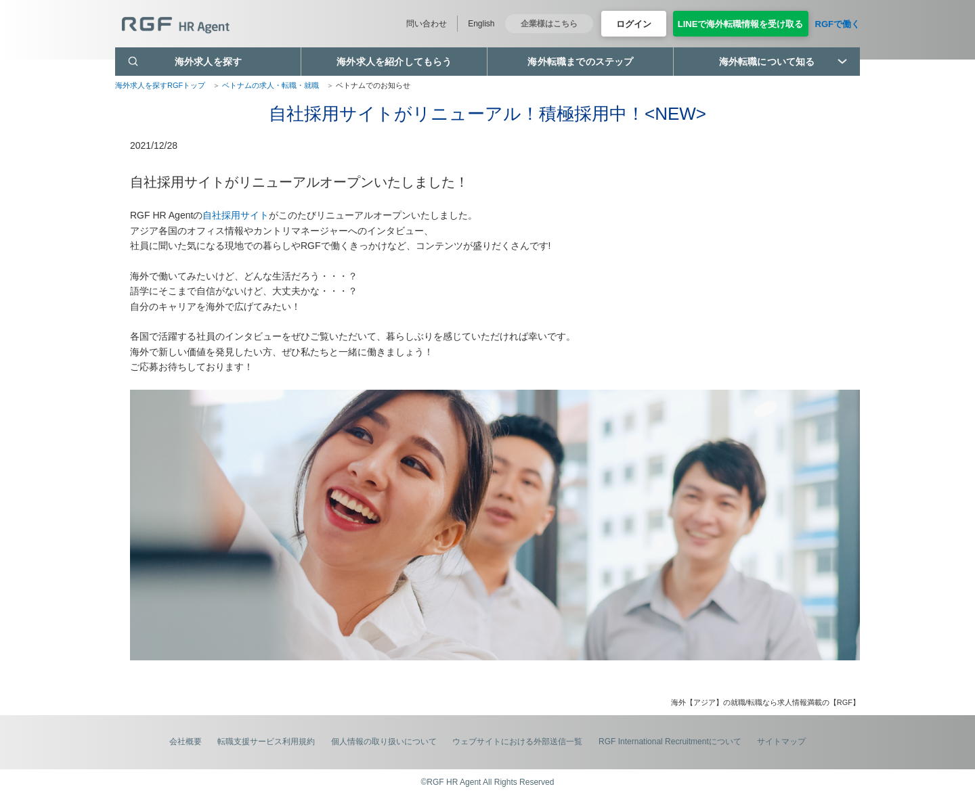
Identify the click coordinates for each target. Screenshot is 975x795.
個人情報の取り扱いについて (384, 741)
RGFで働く (837, 24)
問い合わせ (426, 23)
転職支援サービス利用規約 (266, 741)
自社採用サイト (235, 215)
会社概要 (185, 741)
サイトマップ (781, 741)
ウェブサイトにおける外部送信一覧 (517, 741)
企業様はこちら (549, 23)
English (481, 23)
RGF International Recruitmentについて (670, 741)
